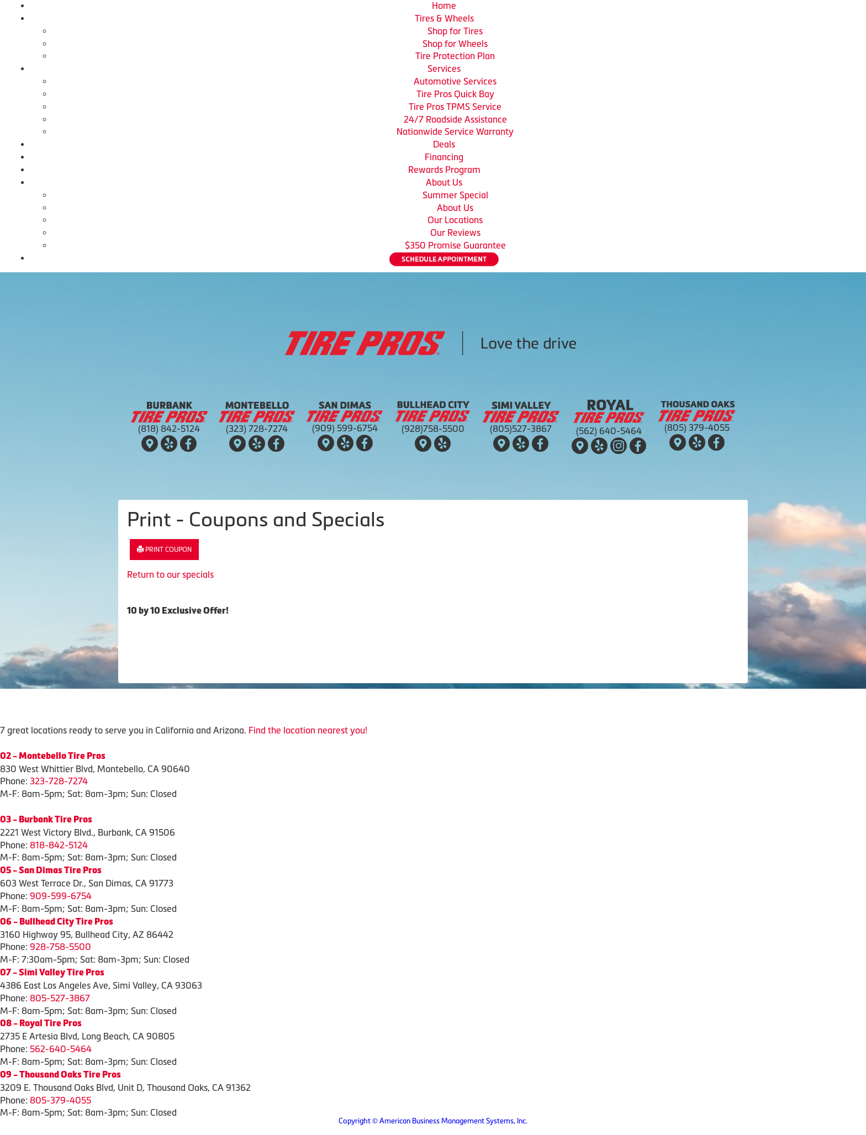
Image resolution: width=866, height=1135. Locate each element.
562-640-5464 (61, 1049)
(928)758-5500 (433, 429)
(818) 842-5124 (169, 429)
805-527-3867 (60, 998)
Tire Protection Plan (455, 56)
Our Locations (455, 220)
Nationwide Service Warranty (455, 131)
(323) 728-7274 (257, 429)
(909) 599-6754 (345, 428)
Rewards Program (444, 170)
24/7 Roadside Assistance (455, 119)
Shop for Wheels (455, 44)
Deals (444, 144)
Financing (444, 157)
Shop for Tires (455, 31)
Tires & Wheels (444, 18)
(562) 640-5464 (609, 431)
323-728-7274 (59, 781)
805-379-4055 (60, 1100)
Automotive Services (455, 81)
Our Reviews (455, 232)
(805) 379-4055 (697, 427)
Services (444, 68)
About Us (444, 182)
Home (444, 5)
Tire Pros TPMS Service (455, 107)
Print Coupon (164, 549)
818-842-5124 (59, 845)
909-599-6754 (61, 896)
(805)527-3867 (521, 429)
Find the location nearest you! (308, 730)
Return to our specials (170, 574)
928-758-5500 (60, 947)
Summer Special (455, 195)
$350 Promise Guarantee (455, 245)
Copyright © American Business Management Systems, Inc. (433, 1121)
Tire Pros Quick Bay (455, 94)
